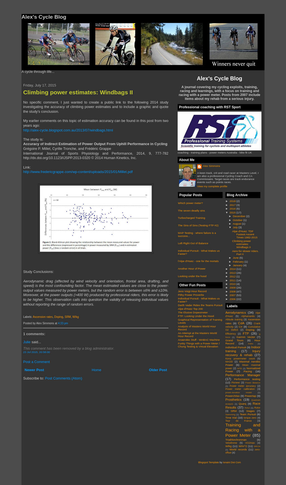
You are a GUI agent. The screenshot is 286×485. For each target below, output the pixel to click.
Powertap (250, 395)
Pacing (248, 371)
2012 (233, 276)
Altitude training (234, 319)
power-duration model (238, 392)
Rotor (257, 407)
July (236, 227)
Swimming (230, 414)
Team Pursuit (248, 414)
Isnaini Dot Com (232, 462)
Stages (250, 410)
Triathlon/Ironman (236, 439)
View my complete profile (212, 186)
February (239, 261)
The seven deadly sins (191, 210)
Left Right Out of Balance (193, 243)
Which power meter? (190, 203)
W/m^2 (243, 446)
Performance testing (247, 379)
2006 (233, 299)
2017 (233, 205)
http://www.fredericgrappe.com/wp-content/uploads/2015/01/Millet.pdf (78, 172)
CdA (241, 323)
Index (250, 343)
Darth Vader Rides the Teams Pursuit (200, 305)
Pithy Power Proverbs (191, 294)
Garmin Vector (246, 336)
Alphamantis (248, 316)
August (237, 223)
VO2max (250, 442)
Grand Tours (234, 340)
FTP (246, 333)
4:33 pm (63, 323)
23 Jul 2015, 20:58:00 (36, 352)
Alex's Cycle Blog (219, 78)
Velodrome (231, 442)
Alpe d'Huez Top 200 (190, 308)
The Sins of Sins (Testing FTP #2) (198, 225)
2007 (233, 295)
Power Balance (252, 382)
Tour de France (238, 420)
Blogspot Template (208, 462)
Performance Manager (242, 375)
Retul (247, 408)
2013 (233, 272)
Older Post (158, 370)
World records (238, 449)
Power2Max (232, 395)
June (236, 257)
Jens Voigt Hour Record (192, 291)
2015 (233, 212)
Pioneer (236, 382)
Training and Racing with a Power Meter (242, 430)
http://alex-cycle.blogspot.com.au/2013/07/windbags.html (68, 130)
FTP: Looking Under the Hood (196, 316)
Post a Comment (36, 362)
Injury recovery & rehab (242, 353)
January (238, 265)
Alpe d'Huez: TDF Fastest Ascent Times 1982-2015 (244, 234)
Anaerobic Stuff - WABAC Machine (199, 339)
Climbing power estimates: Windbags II (78, 92)
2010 (233, 283)
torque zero (250, 417)
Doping (58, 316)
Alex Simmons (211, 165)
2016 (233, 208)
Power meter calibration (240, 389)
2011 (233, 280)
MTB (239, 368)
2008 (233, 291)
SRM (68, 316)
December (239, 216)
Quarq (242, 403)
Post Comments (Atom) (63, 378)
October (238, 220)
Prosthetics (233, 399)
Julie (26, 342)
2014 (233, 268)
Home (96, 370)
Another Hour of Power (192, 268)
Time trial (231, 417)
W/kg (75, 316)
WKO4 (257, 446)
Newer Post (34, 370)
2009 (233, 287)
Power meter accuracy (243, 386)
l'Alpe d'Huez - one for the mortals (198, 261)
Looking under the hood (192, 276)
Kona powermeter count (240, 358)
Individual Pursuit (235, 347)
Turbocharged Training (191, 217)
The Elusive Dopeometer (193, 312)
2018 (233, 201)
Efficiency (230, 333)
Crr (241, 326)
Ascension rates (43, 316)
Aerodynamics (235, 312)
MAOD (229, 361)
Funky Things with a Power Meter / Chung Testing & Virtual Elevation (199, 345)
